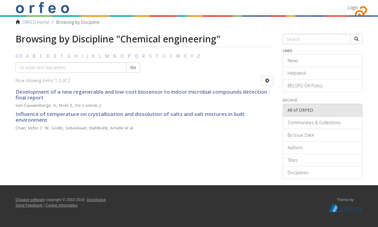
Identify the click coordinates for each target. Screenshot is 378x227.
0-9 (19, 56)
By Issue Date (301, 135)
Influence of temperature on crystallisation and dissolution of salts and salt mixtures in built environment (130, 116)
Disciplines (298, 172)
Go (133, 67)
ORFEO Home (35, 22)
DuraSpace (96, 200)
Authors (295, 147)
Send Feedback (29, 205)
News (293, 60)
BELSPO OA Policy (305, 85)
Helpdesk (297, 73)
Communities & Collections (314, 122)
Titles (293, 160)
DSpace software (30, 200)
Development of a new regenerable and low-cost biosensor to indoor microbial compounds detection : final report (143, 94)
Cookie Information (62, 205)
